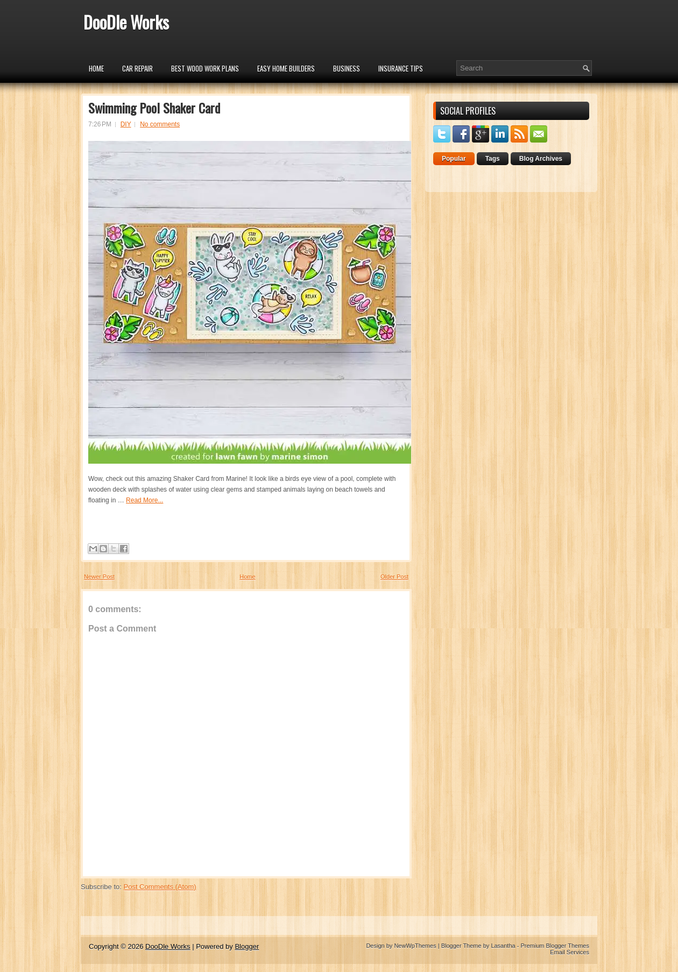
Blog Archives (540, 158)
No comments (160, 124)
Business (346, 68)
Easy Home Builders (286, 68)
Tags (492, 158)
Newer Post (99, 576)
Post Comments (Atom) (160, 887)
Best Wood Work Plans (205, 68)
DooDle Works (126, 21)
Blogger (247, 946)
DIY (126, 124)
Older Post (394, 576)
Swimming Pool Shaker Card (154, 107)
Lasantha (503, 945)
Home (96, 68)
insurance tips (400, 68)
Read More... (144, 500)
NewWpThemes (415, 945)
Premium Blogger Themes (554, 945)
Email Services (569, 952)
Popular (454, 158)
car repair (137, 68)
